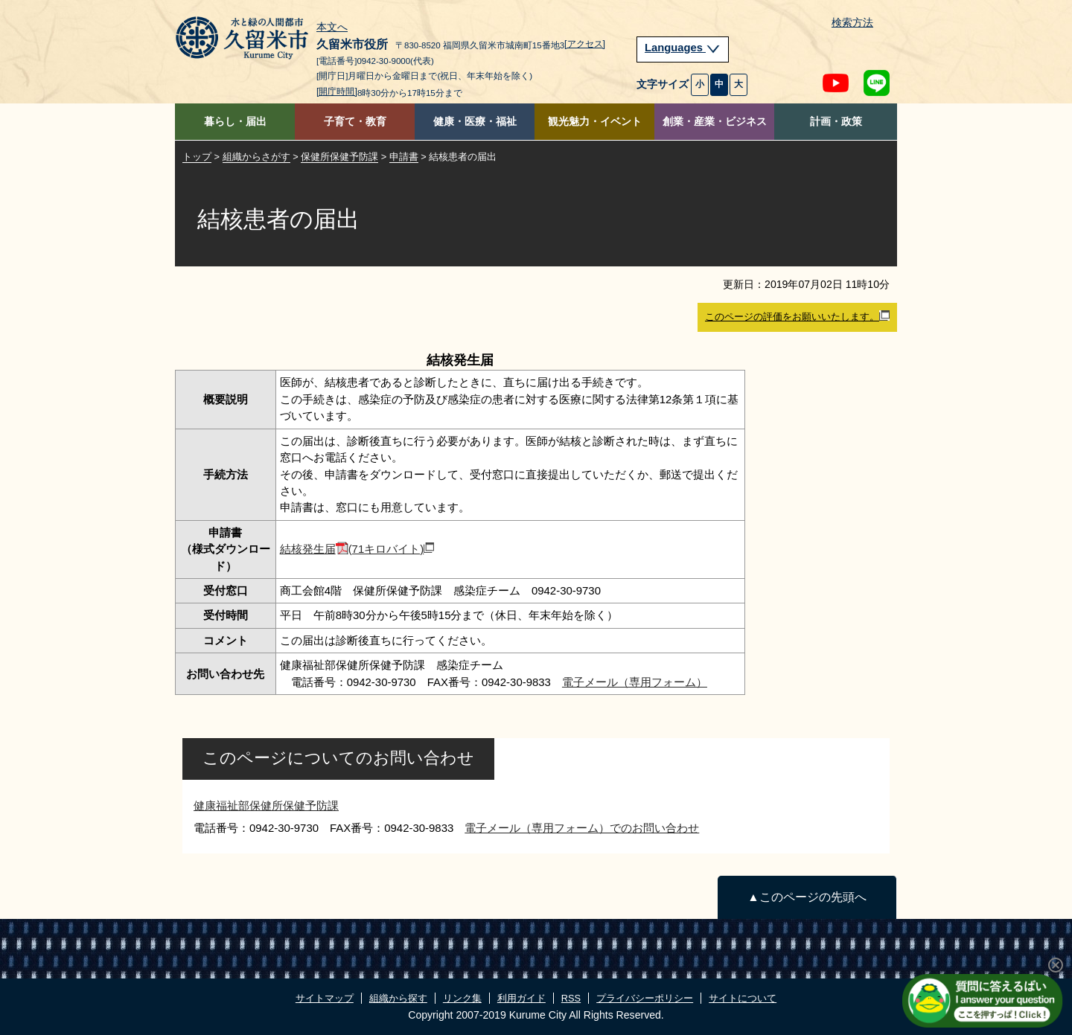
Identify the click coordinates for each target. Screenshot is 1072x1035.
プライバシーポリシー (644, 998)
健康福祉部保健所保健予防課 (266, 805)
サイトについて (742, 998)
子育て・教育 (355, 121)
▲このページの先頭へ (806, 897)
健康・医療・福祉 (475, 121)
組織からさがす (256, 156)
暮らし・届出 (235, 121)
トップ (196, 156)
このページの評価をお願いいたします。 (797, 316)
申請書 (403, 156)
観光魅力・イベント (595, 121)
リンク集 (462, 998)
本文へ (332, 27)
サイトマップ (325, 998)
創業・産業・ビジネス (715, 121)
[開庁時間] (336, 91)
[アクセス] (584, 44)
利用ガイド (521, 998)
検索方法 (852, 22)
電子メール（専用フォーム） (634, 682)
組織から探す (398, 998)
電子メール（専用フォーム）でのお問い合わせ (582, 827)
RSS (571, 998)
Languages (683, 48)
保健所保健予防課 (339, 156)
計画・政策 (836, 121)
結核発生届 (357, 548)
